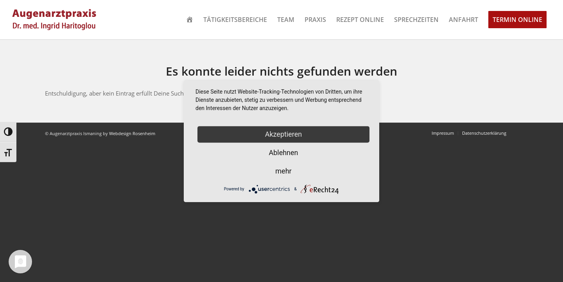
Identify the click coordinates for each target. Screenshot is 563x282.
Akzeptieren (283, 134)
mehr (283, 171)
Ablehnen (283, 152)
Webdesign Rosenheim (132, 133)
